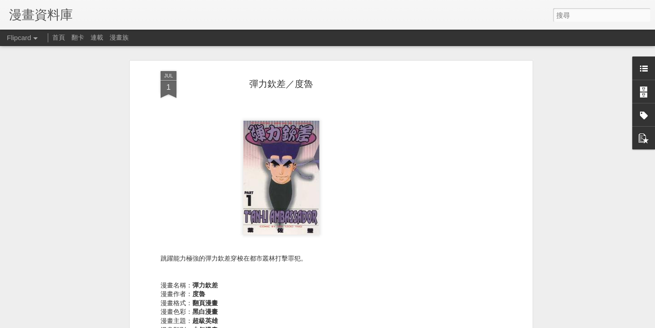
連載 (97, 37)
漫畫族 (119, 37)
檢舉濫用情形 (480, 322)
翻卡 (77, 37)
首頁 (58, 37)
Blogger (454, 322)
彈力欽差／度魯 (281, 71)
